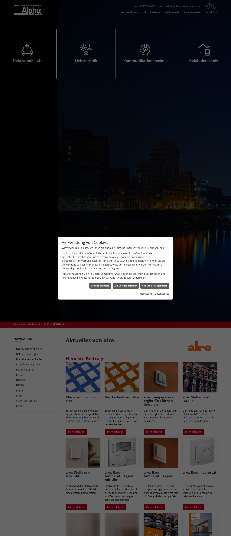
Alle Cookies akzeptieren (154, 285)
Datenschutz (162, 293)
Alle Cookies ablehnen (125, 285)
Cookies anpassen (100, 285)
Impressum (145, 293)
